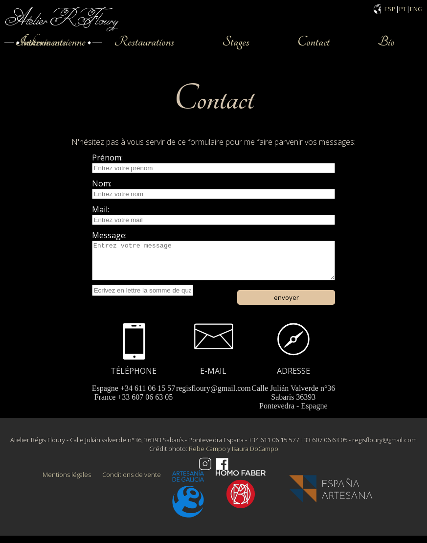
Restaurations (144, 41)
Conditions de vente (131, 481)
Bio (386, 41)
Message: (109, 235)
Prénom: (107, 157)
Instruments (40, 41)
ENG (416, 8)
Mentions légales (67, 481)
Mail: (100, 209)
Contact (313, 41)
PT (402, 8)
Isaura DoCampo (255, 456)
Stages (235, 41)
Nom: (102, 183)
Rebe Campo (207, 456)
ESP (390, 8)
